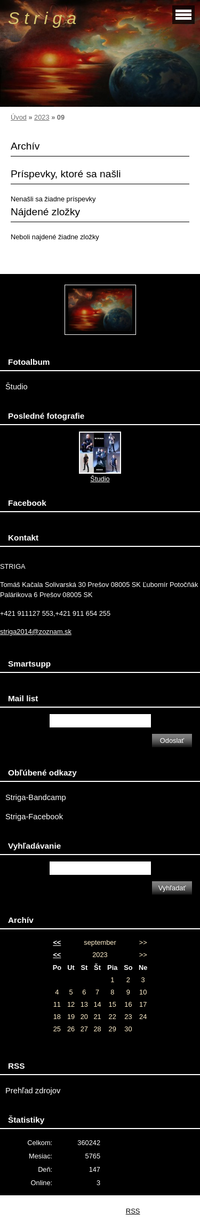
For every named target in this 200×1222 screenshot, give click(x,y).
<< (57, 942)
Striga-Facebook (34, 816)
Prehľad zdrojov (32, 1090)
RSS (133, 1211)
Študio (16, 386)
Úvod (19, 117)
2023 (41, 117)
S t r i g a (42, 18)
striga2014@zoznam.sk (35, 632)
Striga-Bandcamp (35, 797)
